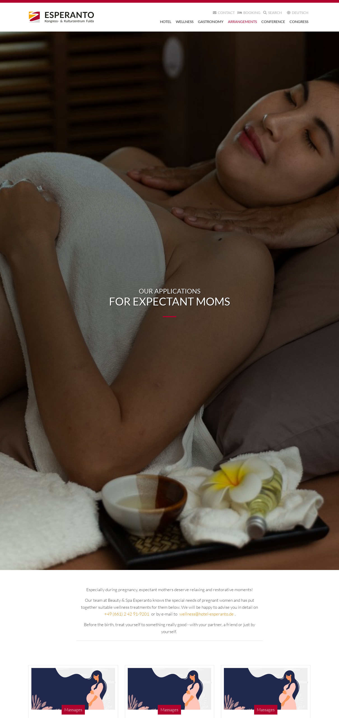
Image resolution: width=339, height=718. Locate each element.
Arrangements (242, 21)
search (272, 12)
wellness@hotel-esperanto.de (206, 614)
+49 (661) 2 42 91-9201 (126, 614)
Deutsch (297, 12)
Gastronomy (210, 21)
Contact (224, 12)
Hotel (165, 21)
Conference (273, 21)
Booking (248, 12)
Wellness (184, 21)
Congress (299, 21)
